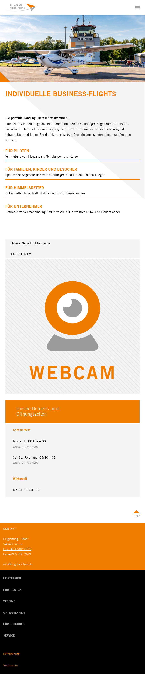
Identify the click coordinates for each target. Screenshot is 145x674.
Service (9, 635)
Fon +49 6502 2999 (17, 549)
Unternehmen (14, 613)
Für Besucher (14, 624)
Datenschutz (11, 654)
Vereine (9, 601)
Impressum (10, 665)
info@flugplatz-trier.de (17, 564)
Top (137, 516)
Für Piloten (12, 590)
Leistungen (12, 578)
